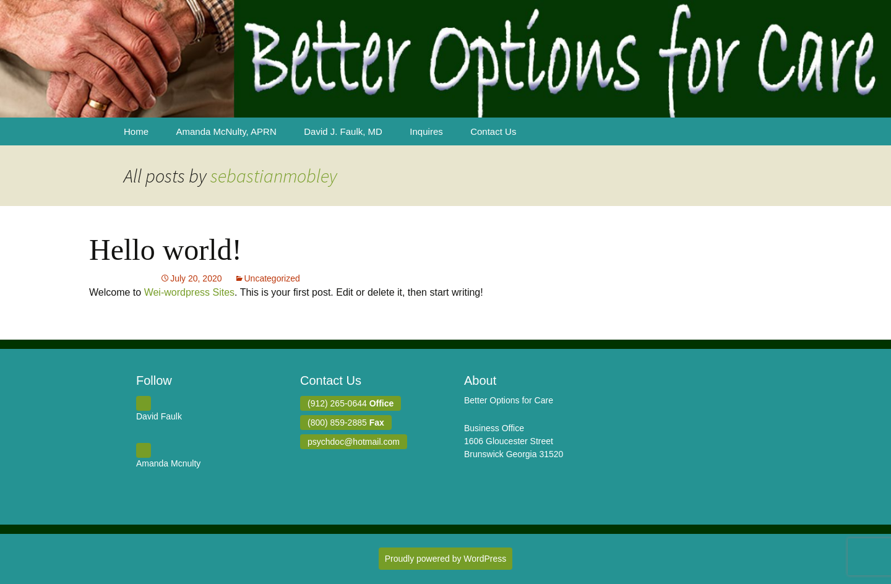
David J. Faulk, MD (343, 131)
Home (136, 131)
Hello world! (165, 249)
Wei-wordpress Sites (189, 292)
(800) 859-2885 (346, 422)
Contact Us (493, 131)
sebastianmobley (273, 175)
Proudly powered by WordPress (446, 559)
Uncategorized (272, 278)
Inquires (426, 131)
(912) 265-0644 (351, 403)
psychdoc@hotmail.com (354, 442)
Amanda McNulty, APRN (226, 131)
